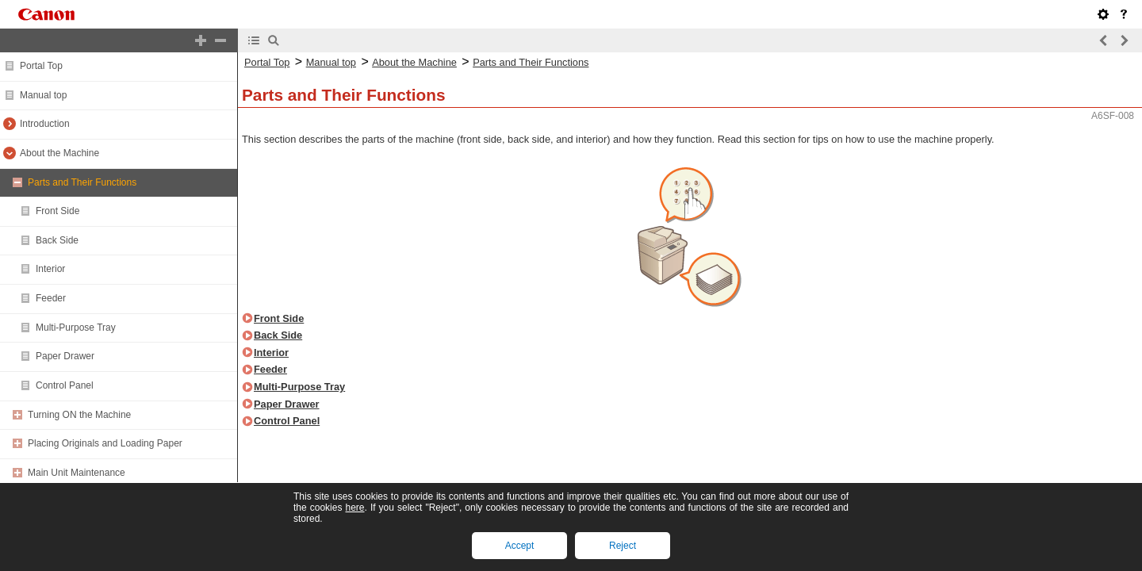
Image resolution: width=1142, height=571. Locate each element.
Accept (520, 545)
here (354, 507)
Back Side (57, 240)
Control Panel (65, 385)
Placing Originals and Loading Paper (105, 443)
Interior (50, 268)
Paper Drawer (65, 356)
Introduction (45, 123)
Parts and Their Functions (82, 182)
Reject (622, 545)
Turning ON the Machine (79, 414)
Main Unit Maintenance (76, 472)
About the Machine (59, 153)
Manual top (43, 95)
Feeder (51, 298)
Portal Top (41, 65)
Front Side (57, 211)
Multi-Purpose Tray (76, 327)
